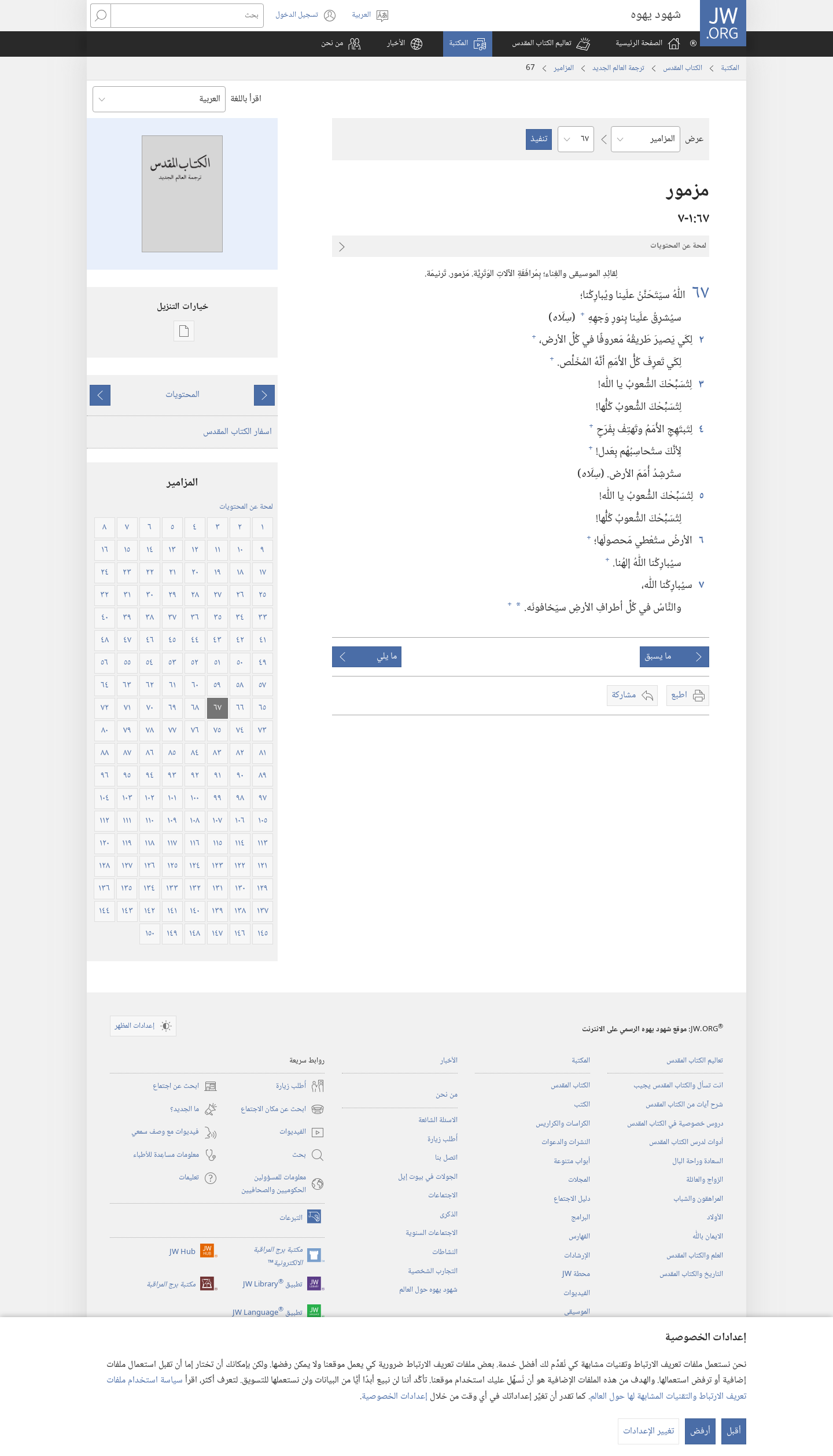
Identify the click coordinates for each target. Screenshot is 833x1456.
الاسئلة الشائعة (438, 1120)
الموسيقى (577, 1312)
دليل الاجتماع (572, 1199)
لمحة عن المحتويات (246, 507)
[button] (551, 44)
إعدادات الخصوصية (394, 1396)
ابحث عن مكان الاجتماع (283, 1109)
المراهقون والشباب (698, 1199)
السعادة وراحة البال (697, 1161)
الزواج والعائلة (704, 1180)
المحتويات (182, 395)
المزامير (564, 68)
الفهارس (579, 1236)
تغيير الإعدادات (648, 1431)
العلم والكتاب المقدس (694, 1255)
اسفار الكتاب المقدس (237, 432)
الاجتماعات (443, 1195)
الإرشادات (577, 1255)
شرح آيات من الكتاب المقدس (684, 1104)
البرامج (580, 1217)
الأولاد (715, 1217)
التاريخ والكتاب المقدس (691, 1274)
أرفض (700, 1431)
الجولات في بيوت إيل (428, 1177)
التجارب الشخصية (433, 1271)
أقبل (734, 1431)
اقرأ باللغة (245, 99)
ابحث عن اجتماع (185, 1086)
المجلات (579, 1180)
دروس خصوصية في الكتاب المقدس (675, 1123)
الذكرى (449, 1214)
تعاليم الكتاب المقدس (694, 1060)
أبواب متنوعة (572, 1161)
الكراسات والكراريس (563, 1123)
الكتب (582, 1104)
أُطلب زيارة (442, 1139)
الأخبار (449, 1060)
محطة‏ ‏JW (576, 1274)
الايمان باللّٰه (707, 1236)
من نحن (447, 1095)
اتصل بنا (446, 1158)
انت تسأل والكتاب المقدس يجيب (678, 1085)
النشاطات (445, 1252)
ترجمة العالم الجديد (618, 68)
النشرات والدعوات (565, 1142)
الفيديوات (576, 1293)
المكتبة (730, 68)
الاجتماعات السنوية (432, 1233)
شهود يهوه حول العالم (428, 1290)
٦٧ (698, 293)
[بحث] (187, 15)
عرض (694, 139)
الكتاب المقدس (682, 68)
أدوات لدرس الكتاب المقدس (686, 1142)
